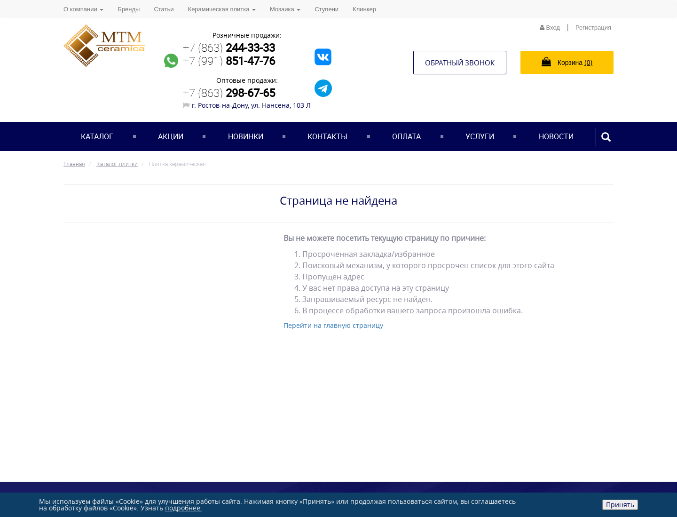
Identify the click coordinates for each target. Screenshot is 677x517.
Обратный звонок (460, 62)
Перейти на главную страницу (333, 325)
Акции (170, 136)
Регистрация (593, 27)
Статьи (163, 9)
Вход (550, 27)
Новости (556, 136)
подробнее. (183, 507)
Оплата (406, 136)
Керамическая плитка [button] (222, 9)
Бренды (129, 9)
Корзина (567, 61)
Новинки (245, 136)
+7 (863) (229, 47)
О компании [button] (83, 9)
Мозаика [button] (285, 9)
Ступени (326, 9)
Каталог (97, 136)
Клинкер (364, 9)
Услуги (479, 136)
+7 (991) (229, 60)
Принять (620, 504)
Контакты (327, 136)
